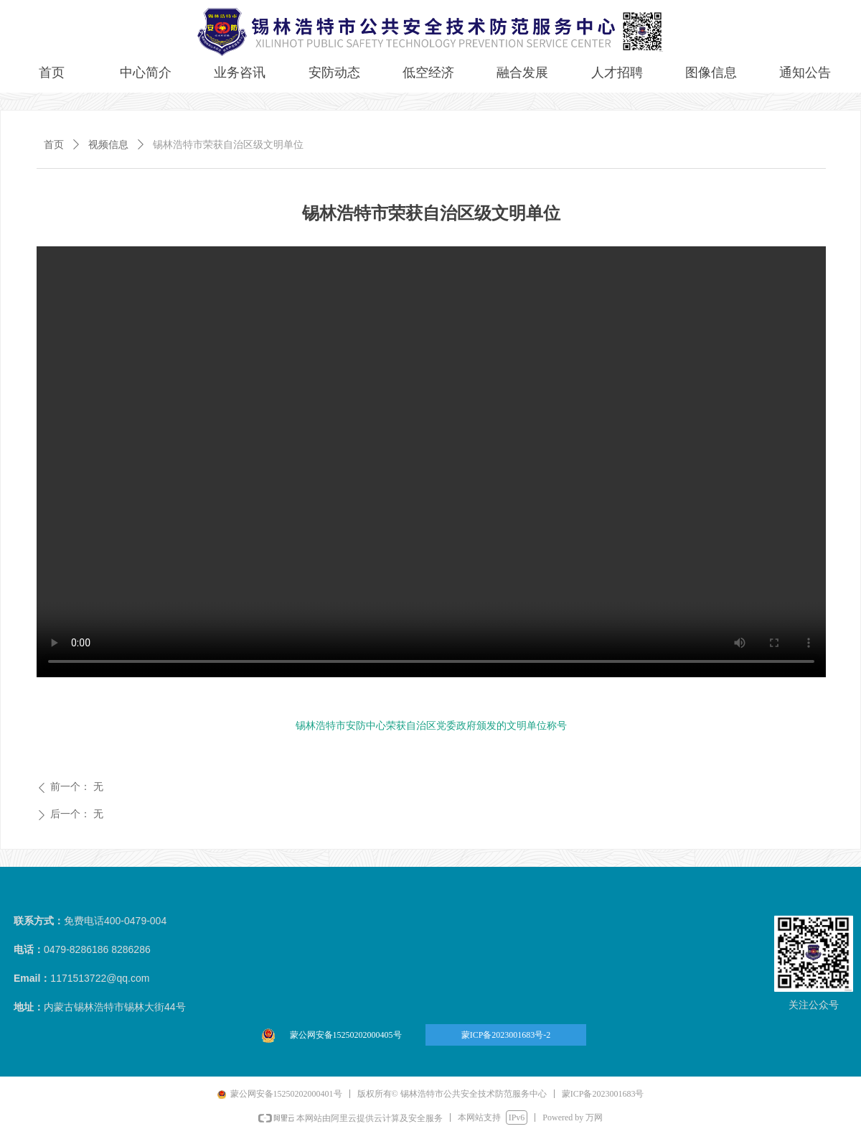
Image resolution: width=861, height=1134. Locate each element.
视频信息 (108, 144)
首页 (54, 144)
